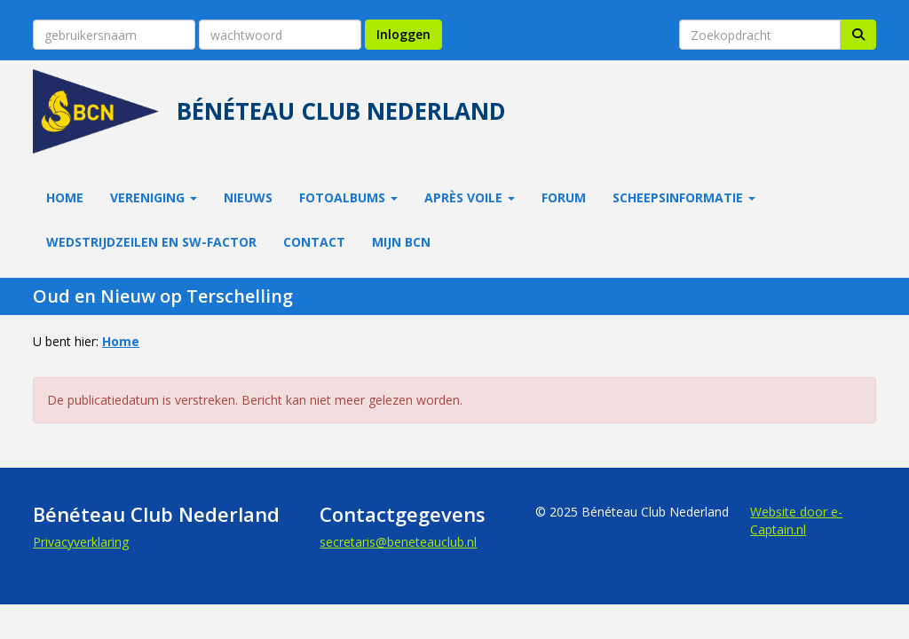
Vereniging (153, 197)
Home (64, 197)
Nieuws (248, 197)
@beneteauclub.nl (398, 541)
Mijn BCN (401, 241)
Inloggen (403, 34)
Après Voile (469, 197)
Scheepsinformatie (684, 197)
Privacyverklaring (81, 541)
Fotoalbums (348, 197)
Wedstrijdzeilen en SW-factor (151, 241)
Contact (314, 241)
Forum (563, 197)
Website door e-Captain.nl (796, 520)
